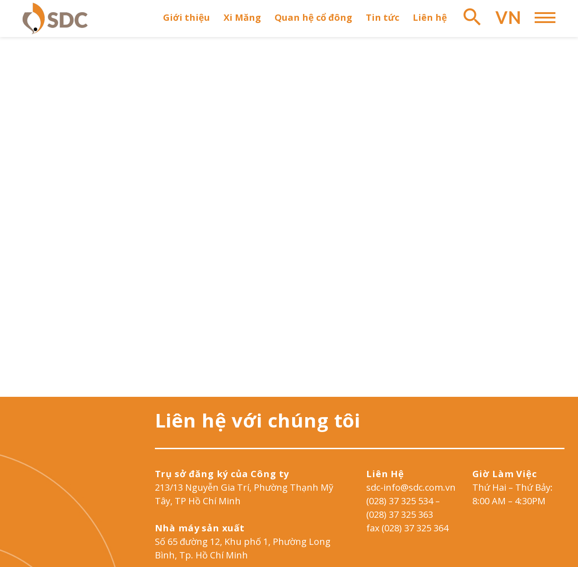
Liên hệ (430, 17)
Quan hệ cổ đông (313, 17)
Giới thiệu (186, 17)
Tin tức (382, 17)
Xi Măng (242, 17)
